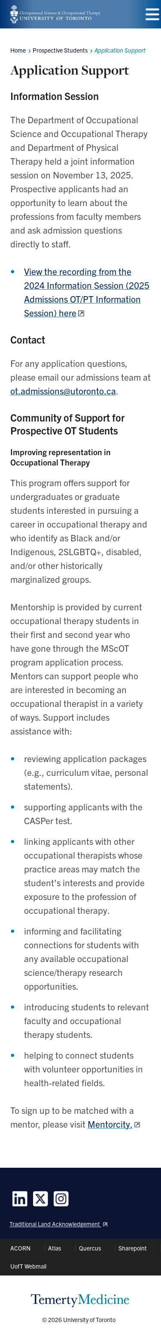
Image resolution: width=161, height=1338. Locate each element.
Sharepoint (132, 1248)
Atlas (54, 1248)
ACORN (20, 1248)
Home (18, 50)
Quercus (90, 1248)
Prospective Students (60, 50)
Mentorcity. (110, 1123)
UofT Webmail (28, 1266)
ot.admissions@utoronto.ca (63, 390)
